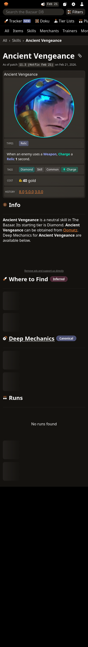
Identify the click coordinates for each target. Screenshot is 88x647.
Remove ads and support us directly (44, 271)
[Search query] (33, 12)
